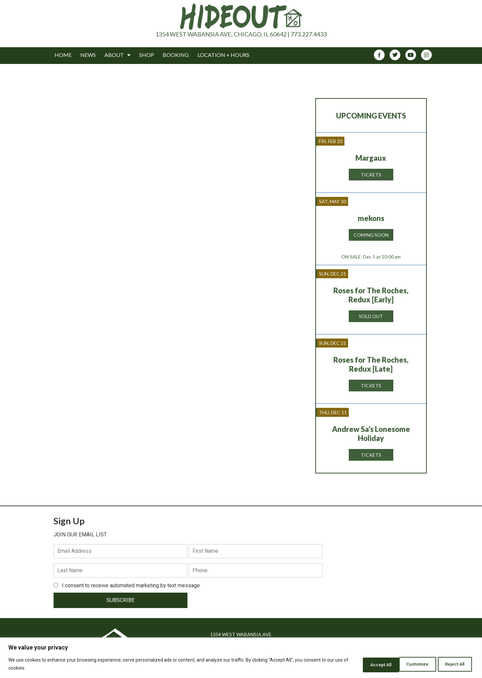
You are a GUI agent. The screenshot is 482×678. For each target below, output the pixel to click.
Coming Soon (371, 235)
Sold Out (371, 316)
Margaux (370, 157)
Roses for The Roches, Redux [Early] (370, 295)
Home (63, 55)
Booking (176, 55)
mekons (371, 218)
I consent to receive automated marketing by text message (127, 566)
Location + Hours (223, 55)
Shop (146, 55)
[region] (241, 658)
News (88, 55)
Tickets (371, 174)
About (117, 55)
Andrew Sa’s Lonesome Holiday (371, 434)
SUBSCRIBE (98, 581)
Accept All (453, 664)
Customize (366, 664)
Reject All (410, 664)
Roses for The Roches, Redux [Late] (370, 364)
